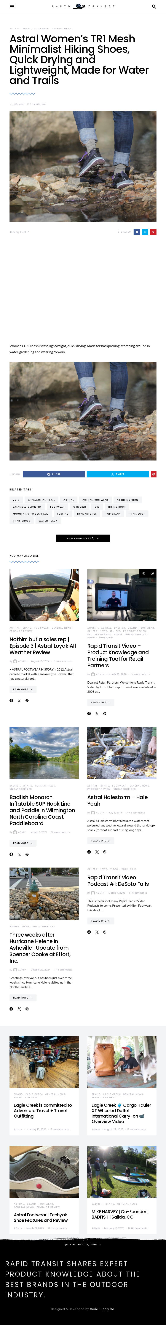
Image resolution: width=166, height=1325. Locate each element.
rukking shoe (87, 513)
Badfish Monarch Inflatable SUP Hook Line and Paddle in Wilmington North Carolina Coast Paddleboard (42, 810)
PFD (118, 631)
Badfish (119, 627)
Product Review (21, 631)
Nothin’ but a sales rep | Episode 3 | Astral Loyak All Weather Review (43, 646)
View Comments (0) (81, 538)
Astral (15, 28)
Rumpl (118, 634)
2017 (16, 500)
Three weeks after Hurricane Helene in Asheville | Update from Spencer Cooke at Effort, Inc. (40, 947)
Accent (92, 627)
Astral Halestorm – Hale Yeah (117, 800)
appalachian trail (41, 500)
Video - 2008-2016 (100, 637)
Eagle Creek (34, 1094)
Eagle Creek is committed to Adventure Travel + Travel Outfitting (43, 1110)
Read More (20, 689)
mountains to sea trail (30, 513)
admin (20, 661)
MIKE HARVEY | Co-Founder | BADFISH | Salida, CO (120, 1214)
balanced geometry (27, 506)
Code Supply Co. (102, 1309)
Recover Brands (99, 634)
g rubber (79, 506)
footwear (57, 506)
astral (69, 500)
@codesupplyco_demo (80, 1244)
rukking (63, 513)
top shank (112, 513)
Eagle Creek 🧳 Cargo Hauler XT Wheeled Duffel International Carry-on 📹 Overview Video (121, 1113)
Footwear (41, 28)
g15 (97, 506)
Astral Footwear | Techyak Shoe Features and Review (41, 1217)
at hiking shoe (128, 500)
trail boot (137, 513)
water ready (48, 520)
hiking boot (117, 506)
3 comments (64, 969)
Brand (27, 28)
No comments (64, 661)
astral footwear (95, 500)
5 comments (139, 892)
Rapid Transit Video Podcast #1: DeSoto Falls (118, 881)
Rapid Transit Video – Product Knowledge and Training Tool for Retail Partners (118, 655)
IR (111, 631)
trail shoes (21, 520)
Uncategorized (136, 634)
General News (62, 28)
